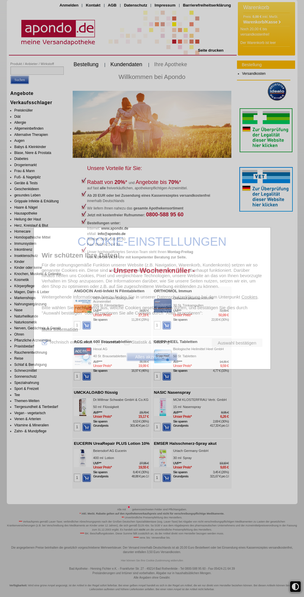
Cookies (249, 296)
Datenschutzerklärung (178, 296)
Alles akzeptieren (152, 356)
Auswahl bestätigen (237, 342)
